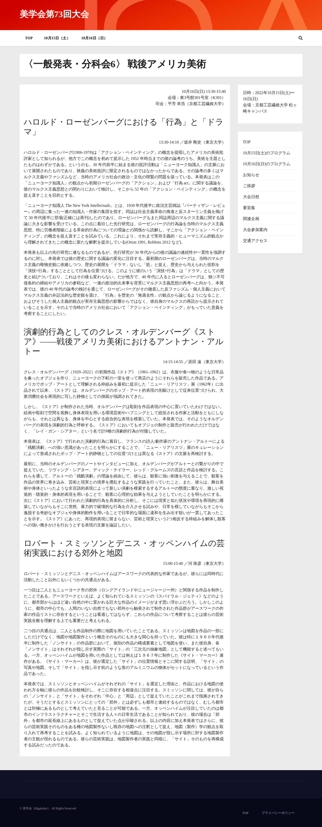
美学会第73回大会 (54, 14)
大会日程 (251, 197)
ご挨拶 (249, 186)
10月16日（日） (94, 38)
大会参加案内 (255, 229)
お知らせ (251, 175)
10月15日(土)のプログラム (267, 153)
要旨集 (249, 208)
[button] (301, 38)
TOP (29, 38)
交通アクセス (255, 240)
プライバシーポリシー (278, 813)
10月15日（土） (57, 38)
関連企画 (251, 219)
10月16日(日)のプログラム (267, 164)
